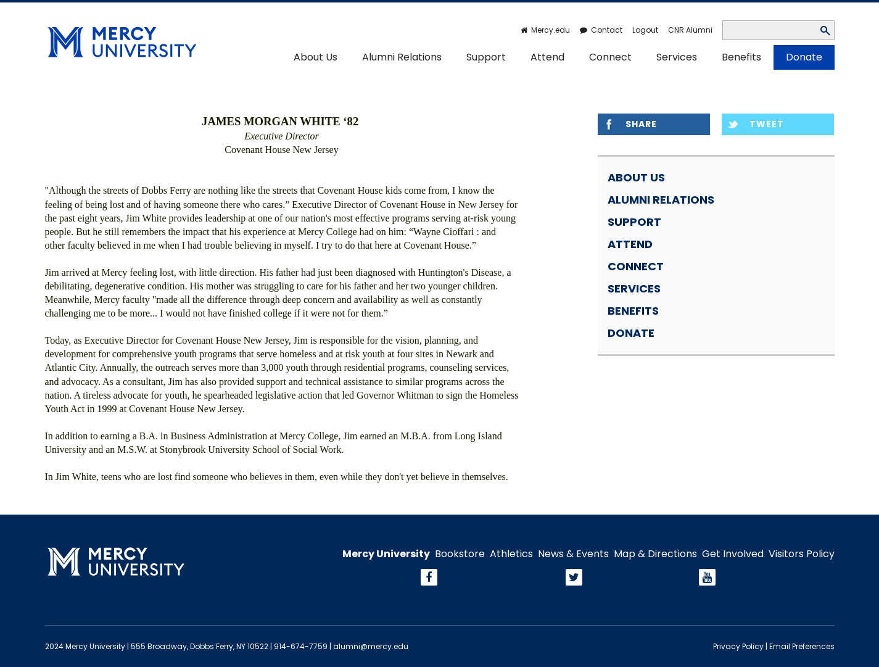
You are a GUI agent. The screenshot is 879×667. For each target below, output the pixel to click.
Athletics (511, 554)
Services (676, 57)
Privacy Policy (738, 646)
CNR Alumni (690, 30)
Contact (606, 30)
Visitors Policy (802, 554)
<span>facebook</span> (500, 578)
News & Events (573, 554)
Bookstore (460, 554)
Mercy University (386, 554)
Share (641, 124)
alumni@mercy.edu (370, 646)
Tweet (766, 124)
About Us (315, 57)
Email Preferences (802, 646)
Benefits (741, 57)
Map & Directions (655, 554)
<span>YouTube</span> (776, 578)
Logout (645, 30)
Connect (610, 57)
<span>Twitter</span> (639, 578)
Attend (547, 57)
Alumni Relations (402, 57)
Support (486, 57)
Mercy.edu (550, 30)
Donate (804, 57)
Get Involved (733, 554)
